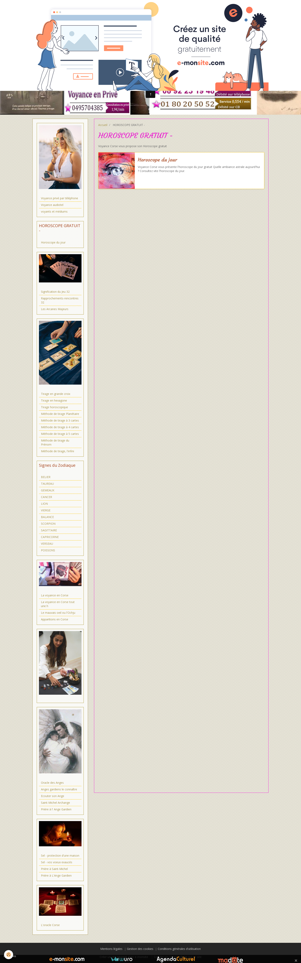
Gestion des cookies (140, 949)
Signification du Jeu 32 (55, 292)
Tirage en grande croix (55, 394)
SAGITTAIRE (49, 530)
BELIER (45, 477)
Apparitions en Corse (54, 619)
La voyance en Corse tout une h (58, 604)
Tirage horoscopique (54, 407)
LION (44, 504)
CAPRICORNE (50, 537)
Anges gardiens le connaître (59, 789)
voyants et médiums (54, 211)
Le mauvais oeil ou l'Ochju (58, 613)
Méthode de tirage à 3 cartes (60, 420)
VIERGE (45, 510)
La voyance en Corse (54, 595)
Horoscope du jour (157, 160)
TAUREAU (47, 484)
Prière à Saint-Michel (54, 869)
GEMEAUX (47, 490)
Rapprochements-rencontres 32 (59, 300)
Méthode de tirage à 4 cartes (60, 427)
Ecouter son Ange (52, 796)
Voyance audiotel (52, 205)
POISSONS (48, 550)
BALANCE (47, 517)
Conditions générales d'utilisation (179, 949)
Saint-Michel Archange (55, 803)
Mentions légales (111, 949)
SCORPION (48, 524)
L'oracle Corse (50, 925)
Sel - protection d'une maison (60, 855)
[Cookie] (8, 954)
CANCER (46, 497)
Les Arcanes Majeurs (54, 309)
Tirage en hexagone (54, 400)
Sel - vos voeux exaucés (56, 862)
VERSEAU (47, 543)
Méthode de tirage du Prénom (55, 442)
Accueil (102, 125)
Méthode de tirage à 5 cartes (60, 434)
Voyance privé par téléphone (59, 198)
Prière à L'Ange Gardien (56, 875)
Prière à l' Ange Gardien (56, 809)
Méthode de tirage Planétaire (60, 414)
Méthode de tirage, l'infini (57, 451)
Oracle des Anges (52, 783)
